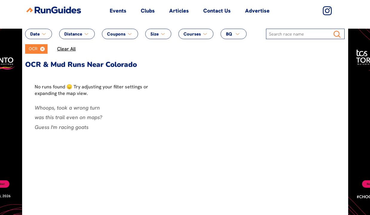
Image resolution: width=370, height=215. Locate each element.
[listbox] (36, 49)
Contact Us (217, 10)
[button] (42, 49)
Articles (179, 10)
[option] (31, 49)
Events (118, 10)
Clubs (148, 10)
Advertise (257, 10)
